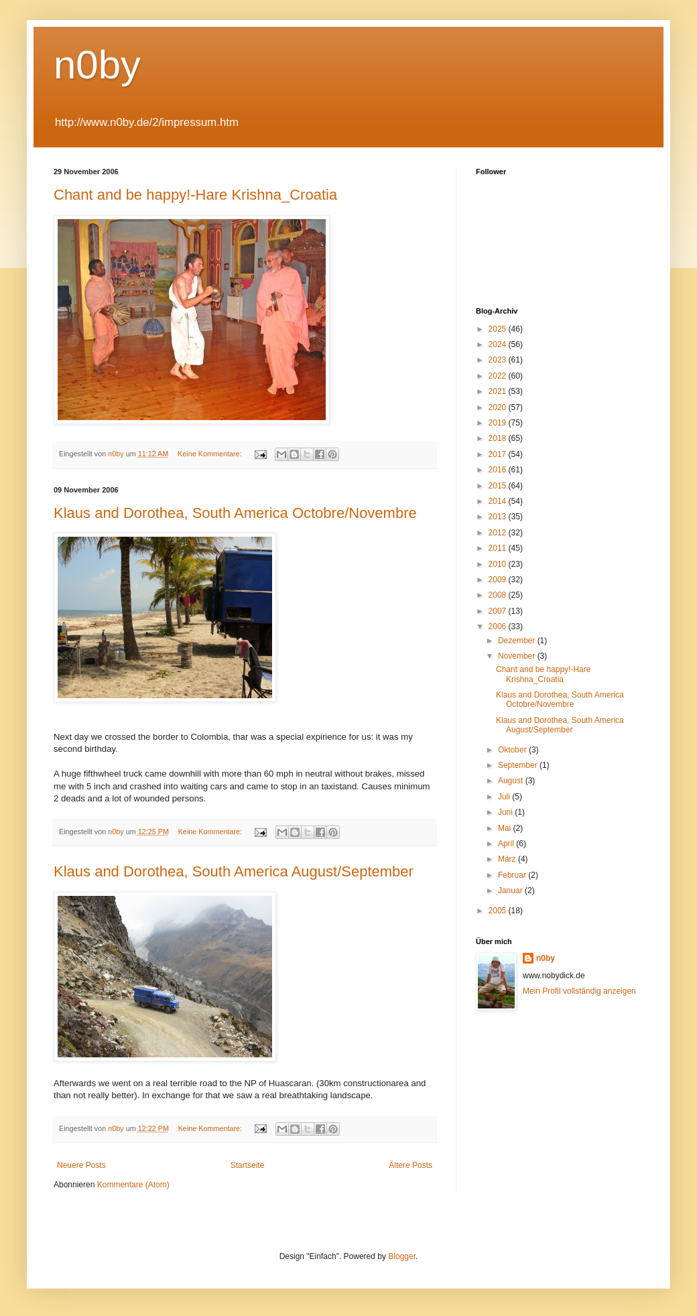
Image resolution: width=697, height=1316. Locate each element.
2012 (499, 532)
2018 (499, 438)
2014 (499, 501)
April (507, 843)
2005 (499, 910)
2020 (499, 407)
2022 (499, 376)
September (519, 765)
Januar (511, 890)
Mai (505, 828)
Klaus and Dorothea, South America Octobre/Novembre (235, 513)
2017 (499, 454)
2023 (499, 360)
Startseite (248, 1165)
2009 (499, 579)
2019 (499, 422)
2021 (499, 391)
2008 (499, 595)
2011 (499, 548)
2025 (499, 329)
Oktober (513, 749)
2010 (499, 564)
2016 (499, 469)
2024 (499, 344)
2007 (499, 611)
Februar (513, 875)
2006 (499, 626)
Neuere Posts (81, 1165)
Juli (505, 796)
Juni (506, 812)
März (508, 859)
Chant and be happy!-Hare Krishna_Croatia (195, 194)
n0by (97, 64)
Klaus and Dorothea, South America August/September (234, 871)
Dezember (517, 640)
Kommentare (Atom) (133, 1184)
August (511, 780)
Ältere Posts (410, 1165)
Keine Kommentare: (210, 454)
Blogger (402, 1256)
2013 (499, 516)
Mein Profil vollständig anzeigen (579, 991)
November (517, 656)
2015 (499, 485)
